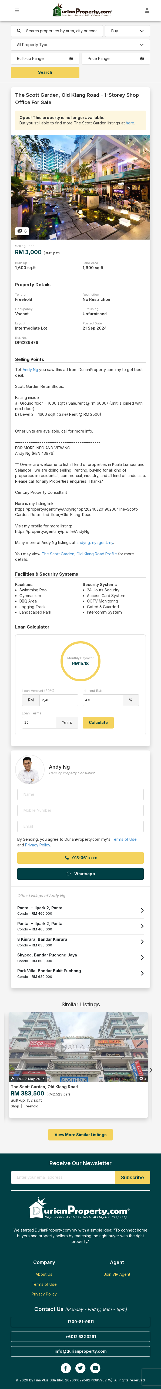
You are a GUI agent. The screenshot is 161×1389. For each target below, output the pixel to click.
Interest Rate (93, 691)
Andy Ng (30, 369)
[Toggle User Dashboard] (147, 10)
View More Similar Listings (81, 1134)
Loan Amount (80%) (38, 691)
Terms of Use (124, 839)
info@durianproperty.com (81, 1351)
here (130, 123)
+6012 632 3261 (80, 1336)
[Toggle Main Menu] (17, 10)
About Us (44, 1274)
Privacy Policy (37, 845)
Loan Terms (31, 713)
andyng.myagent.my (94, 542)
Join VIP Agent (117, 1274)
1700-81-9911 (81, 1321)
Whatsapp (80, 873)
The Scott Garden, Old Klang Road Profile (79, 554)
